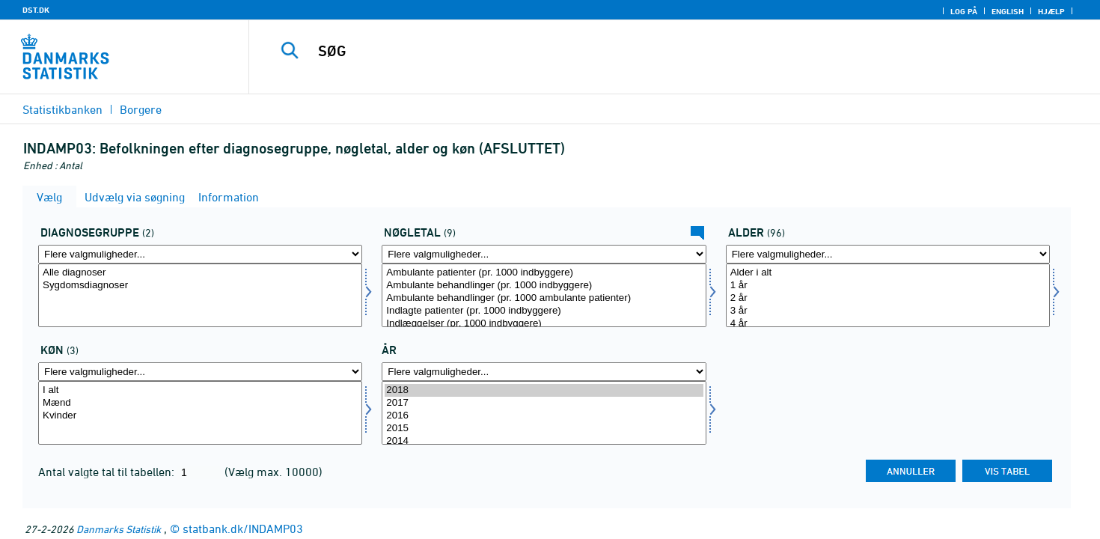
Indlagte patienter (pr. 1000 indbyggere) (544, 311)
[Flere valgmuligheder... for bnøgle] (544, 254)
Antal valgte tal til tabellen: (107, 471)
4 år (888, 323)
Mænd (200, 403)
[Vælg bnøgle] (544, 295)
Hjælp (1051, 11)
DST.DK (35, 9)
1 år (888, 285)
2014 (544, 441)
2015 (544, 428)
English (1007, 11)
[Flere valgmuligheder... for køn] (200, 371)
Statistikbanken (62, 109)
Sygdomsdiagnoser (200, 285)
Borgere (141, 109)
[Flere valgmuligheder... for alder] (888, 254)
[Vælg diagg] (200, 295)
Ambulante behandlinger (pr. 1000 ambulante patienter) (544, 298)
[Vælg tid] (544, 413)
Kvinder (200, 415)
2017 (544, 403)
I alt (200, 390)
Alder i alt (888, 273)
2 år (888, 298)
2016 (544, 415)
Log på (963, 11)
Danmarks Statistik (118, 529)
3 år (888, 311)
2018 (544, 390)
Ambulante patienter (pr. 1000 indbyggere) (544, 273)
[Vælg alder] (888, 295)
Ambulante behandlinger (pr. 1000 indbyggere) (544, 285)
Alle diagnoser (200, 273)
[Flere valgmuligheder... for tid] (544, 371)
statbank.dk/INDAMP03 (243, 528)
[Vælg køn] (200, 413)
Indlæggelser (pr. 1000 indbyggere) (544, 323)
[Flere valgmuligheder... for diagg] (200, 254)
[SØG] (648, 51)
